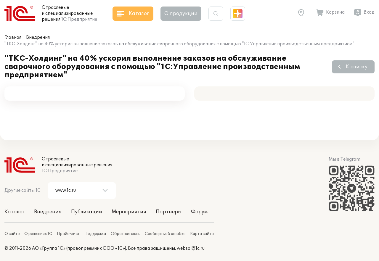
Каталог (14, 212)
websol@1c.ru (191, 248)
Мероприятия (129, 212)
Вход (369, 12)
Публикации (86, 212)
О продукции (180, 14)
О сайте (12, 233)
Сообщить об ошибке (165, 233)
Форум (199, 212)
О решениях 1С (38, 233)
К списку (356, 67)
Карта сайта (202, 233)
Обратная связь (125, 233)
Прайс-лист (68, 233)
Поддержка (95, 233)
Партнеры (169, 212)
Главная (12, 37)
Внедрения (38, 37)
